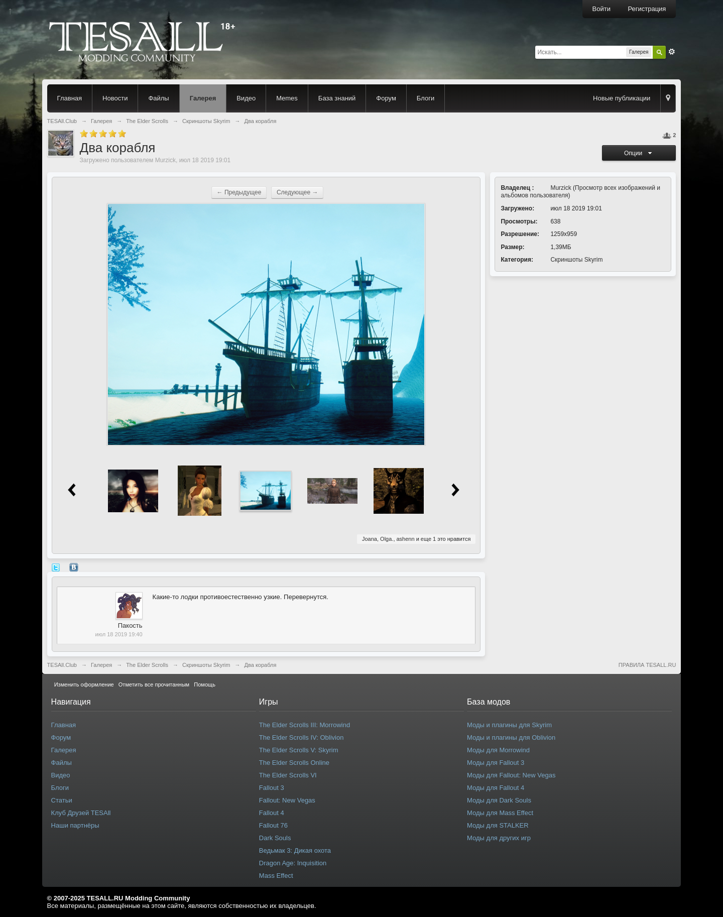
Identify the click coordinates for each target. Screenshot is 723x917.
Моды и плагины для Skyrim (509, 725)
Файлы (158, 98)
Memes (287, 98)
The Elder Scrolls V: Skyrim (298, 750)
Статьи (61, 800)
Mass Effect (276, 875)
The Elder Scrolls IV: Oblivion (301, 737)
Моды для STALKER (498, 825)
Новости (115, 98)
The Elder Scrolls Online (294, 762)
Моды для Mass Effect (500, 813)
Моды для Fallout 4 (495, 787)
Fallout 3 (271, 787)
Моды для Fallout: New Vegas (511, 775)
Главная (69, 98)
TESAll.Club (62, 665)
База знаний (337, 98)
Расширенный (672, 52)
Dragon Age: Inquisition (292, 863)
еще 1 (428, 539)
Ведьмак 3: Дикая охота (295, 850)
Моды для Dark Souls (499, 800)
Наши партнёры (75, 825)
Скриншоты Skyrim (576, 259)
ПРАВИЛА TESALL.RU (647, 665)
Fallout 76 (273, 825)
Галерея (203, 98)
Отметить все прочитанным (153, 684)
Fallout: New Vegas (287, 800)
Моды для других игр (499, 838)
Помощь (204, 684)
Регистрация (647, 9)
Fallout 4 (271, 813)
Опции (639, 153)
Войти (601, 9)
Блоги (425, 98)
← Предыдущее (239, 192)
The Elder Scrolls (147, 665)
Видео (246, 98)
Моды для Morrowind (498, 750)
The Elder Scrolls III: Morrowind (304, 725)
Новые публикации (621, 98)
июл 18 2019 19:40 (119, 634)
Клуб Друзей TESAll (81, 813)
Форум (386, 98)
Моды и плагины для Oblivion (511, 737)
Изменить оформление (84, 684)
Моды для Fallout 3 (495, 762)
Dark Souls (275, 838)
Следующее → (297, 192)
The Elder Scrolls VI (288, 775)
